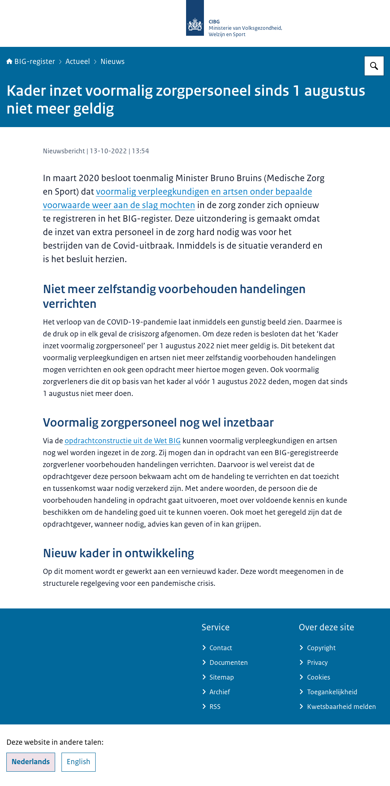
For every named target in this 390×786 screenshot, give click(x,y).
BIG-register (30, 61)
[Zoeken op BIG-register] (374, 65)
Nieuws (112, 61)
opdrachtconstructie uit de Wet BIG (123, 441)
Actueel (77, 61)
